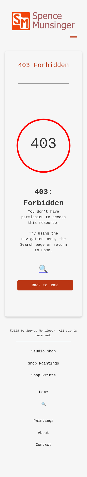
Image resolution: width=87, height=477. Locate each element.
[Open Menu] (73, 36)
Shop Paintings (43, 363)
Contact (43, 445)
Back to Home (45, 285)
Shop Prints (43, 375)
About (43, 433)
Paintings (43, 421)
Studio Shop (43, 351)
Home (43, 392)
